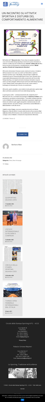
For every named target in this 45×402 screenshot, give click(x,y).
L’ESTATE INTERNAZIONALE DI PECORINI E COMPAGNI (12, 232)
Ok (22, 400)
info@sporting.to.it (24, 336)
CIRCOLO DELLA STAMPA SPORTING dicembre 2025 (11, 268)
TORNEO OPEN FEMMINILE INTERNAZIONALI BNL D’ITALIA (11, 304)
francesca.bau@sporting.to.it (24, 358)
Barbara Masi (9, 205)
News (10, 160)
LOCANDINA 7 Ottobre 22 (9, 118)
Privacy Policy (22, 340)
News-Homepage (17, 160)
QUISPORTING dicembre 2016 (11, 199)
